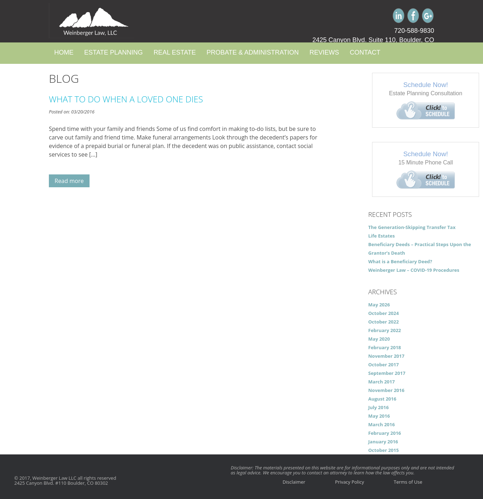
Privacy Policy (349, 482)
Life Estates (381, 236)
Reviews (324, 52)
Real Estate (174, 52)
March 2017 (381, 381)
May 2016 (379, 416)
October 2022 (383, 322)
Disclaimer (294, 482)
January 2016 (383, 441)
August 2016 (382, 399)
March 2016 (381, 424)
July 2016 (378, 407)
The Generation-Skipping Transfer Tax (412, 227)
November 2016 (386, 390)
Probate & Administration (253, 52)
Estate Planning (113, 52)
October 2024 (383, 313)
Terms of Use (408, 482)
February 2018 (384, 347)
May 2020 (379, 339)
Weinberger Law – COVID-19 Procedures (413, 270)
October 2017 (383, 364)
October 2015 (383, 450)
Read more (69, 181)
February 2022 (384, 330)
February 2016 (384, 433)
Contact (365, 52)
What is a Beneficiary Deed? (400, 261)
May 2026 (379, 304)
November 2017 (386, 356)
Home (63, 52)
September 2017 (386, 373)
